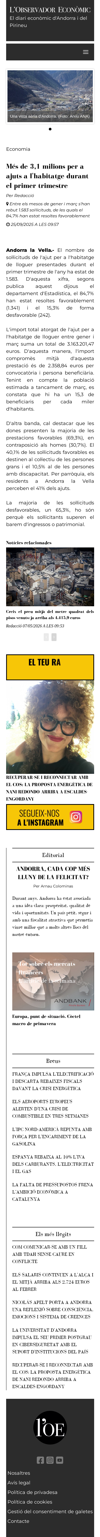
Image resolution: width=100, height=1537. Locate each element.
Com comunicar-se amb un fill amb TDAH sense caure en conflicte (49, 1254)
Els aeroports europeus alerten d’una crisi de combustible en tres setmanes (50, 1109)
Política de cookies (29, 1502)
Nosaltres (18, 1473)
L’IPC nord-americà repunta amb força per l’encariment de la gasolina (52, 1136)
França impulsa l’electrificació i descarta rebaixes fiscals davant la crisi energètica (53, 1081)
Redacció (24, 195)
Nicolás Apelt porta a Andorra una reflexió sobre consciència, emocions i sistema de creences (52, 1309)
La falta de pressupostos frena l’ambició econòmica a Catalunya (52, 1192)
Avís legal (18, 1483)
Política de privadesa (32, 1492)
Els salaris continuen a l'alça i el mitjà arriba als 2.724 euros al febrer (52, 1282)
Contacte (18, 1521)
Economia (18, 149)
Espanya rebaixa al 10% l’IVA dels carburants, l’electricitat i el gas (53, 1164)
